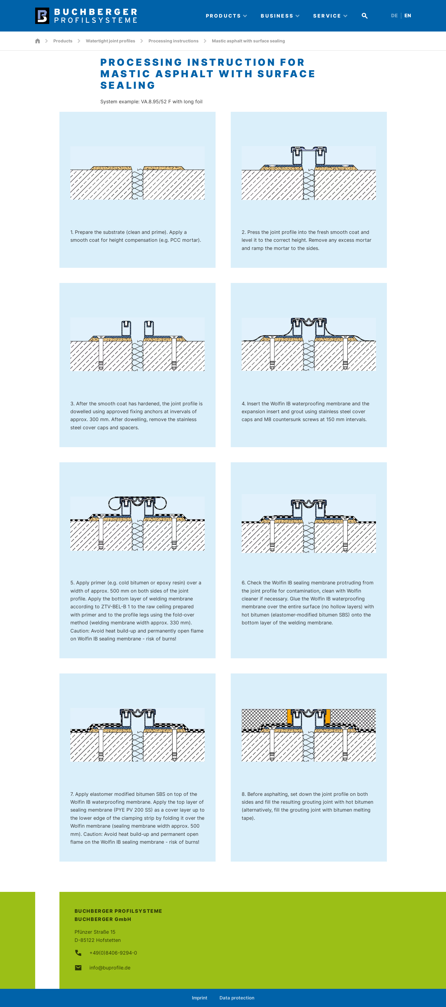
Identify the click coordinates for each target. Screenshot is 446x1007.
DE (394, 15)
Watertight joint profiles (110, 40)
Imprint (199, 998)
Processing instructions (174, 40)
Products (62, 40)
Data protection (237, 998)
